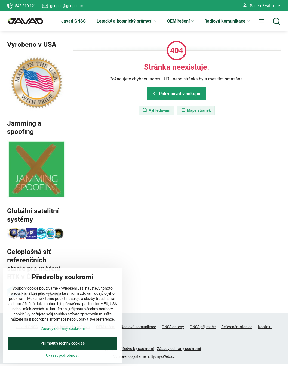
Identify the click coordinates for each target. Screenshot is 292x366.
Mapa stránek (195, 110)
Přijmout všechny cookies (63, 357)
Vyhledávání (156, 110)
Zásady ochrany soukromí (179, 348)
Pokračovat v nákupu (175, 93)
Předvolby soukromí (137, 348)
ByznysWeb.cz (162, 356)
